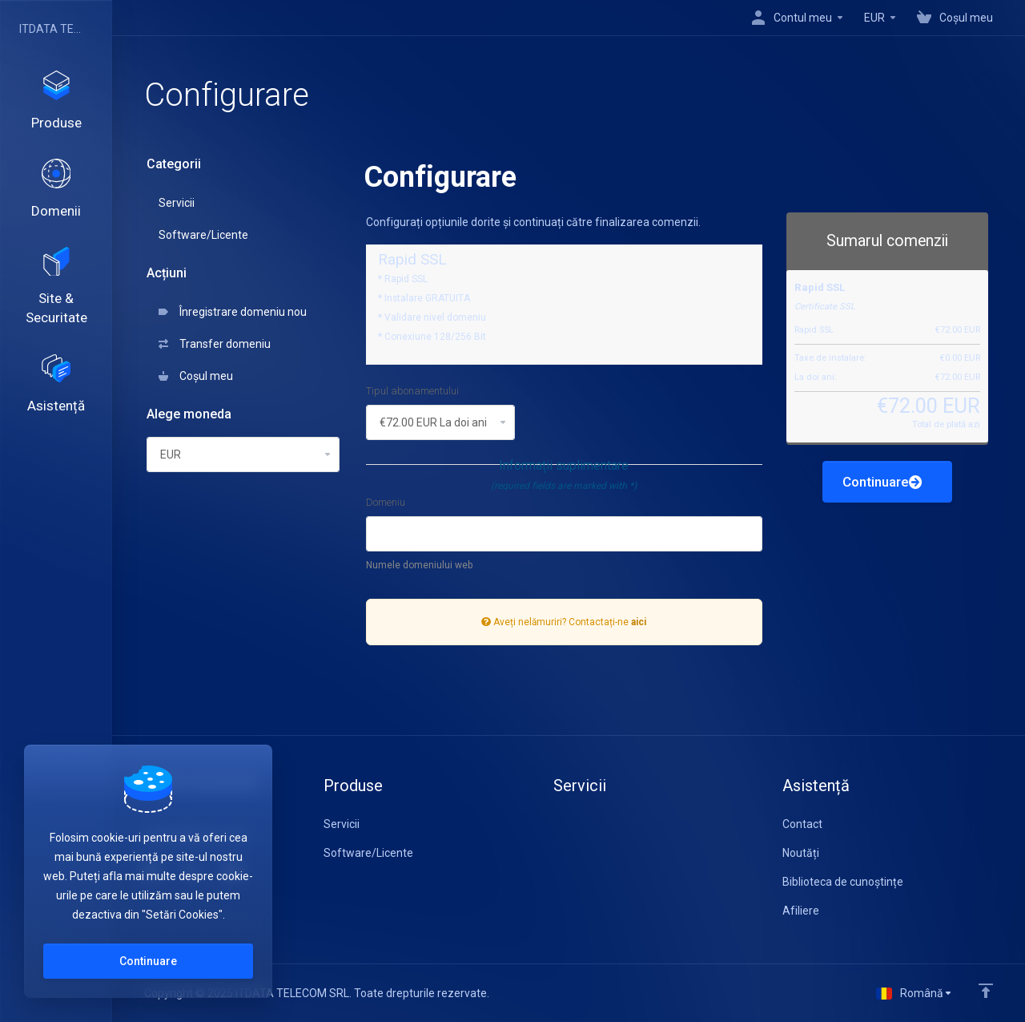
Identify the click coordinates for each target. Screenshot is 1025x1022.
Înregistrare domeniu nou (233, 311)
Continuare (882, 482)
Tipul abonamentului (412, 391)
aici (638, 622)
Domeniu (385, 502)
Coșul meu (196, 376)
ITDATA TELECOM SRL (52, 28)
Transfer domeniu (215, 343)
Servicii (177, 202)
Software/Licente (203, 234)
